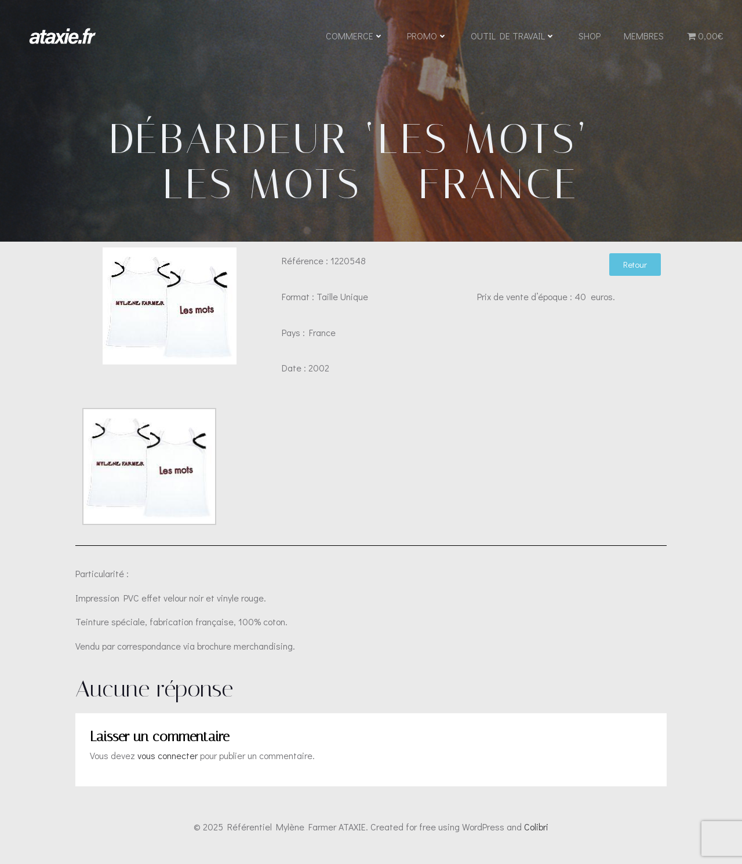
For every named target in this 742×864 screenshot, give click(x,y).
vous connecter (167, 759)
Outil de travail (513, 36)
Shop (590, 36)
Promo (427, 36)
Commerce (355, 36)
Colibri (536, 829)
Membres (644, 36)
